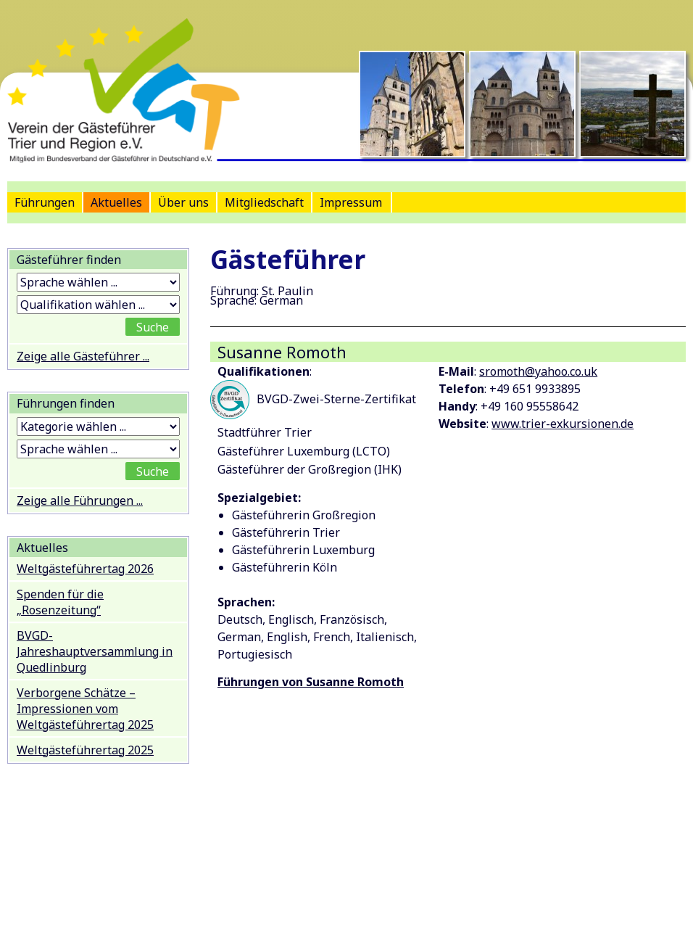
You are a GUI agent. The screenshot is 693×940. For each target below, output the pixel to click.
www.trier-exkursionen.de (562, 424)
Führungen (44, 202)
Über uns (183, 202)
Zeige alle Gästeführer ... (83, 356)
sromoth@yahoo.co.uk (538, 371)
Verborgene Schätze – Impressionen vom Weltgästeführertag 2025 (85, 709)
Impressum (351, 202)
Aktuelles (116, 202)
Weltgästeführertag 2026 (85, 569)
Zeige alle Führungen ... (80, 500)
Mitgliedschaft (264, 202)
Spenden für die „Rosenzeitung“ (60, 602)
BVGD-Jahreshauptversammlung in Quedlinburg (95, 651)
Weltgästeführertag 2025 (85, 750)
